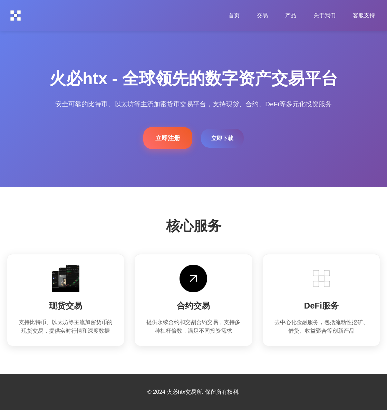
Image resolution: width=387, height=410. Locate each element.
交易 (262, 15)
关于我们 (324, 15)
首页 (234, 15)
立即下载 (222, 138)
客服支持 (364, 15)
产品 (290, 15)
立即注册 (167, 138)
